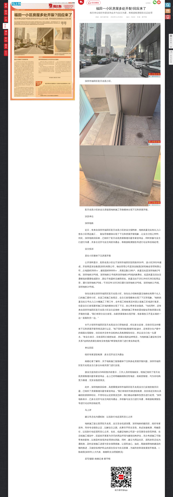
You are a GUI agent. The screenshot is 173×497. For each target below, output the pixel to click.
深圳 (5, 26)
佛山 (6, 32)
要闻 (6, 5)
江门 (6, 53)
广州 (6, 19)
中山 (6, 39)
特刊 (6, 12)
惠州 (6, 46)
